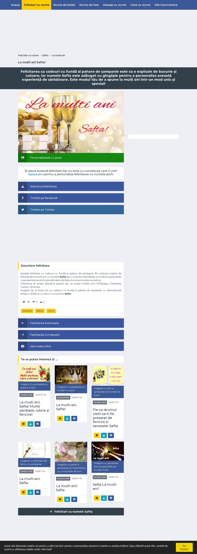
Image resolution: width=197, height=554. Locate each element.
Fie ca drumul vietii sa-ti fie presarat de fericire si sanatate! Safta (105, 418)
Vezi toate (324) (34, 346)
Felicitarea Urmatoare (39, 334)
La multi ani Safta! (66, 407)
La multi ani (58, 55)
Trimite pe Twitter (36, 209)
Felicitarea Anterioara (38, 323)
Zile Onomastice (166, 4)
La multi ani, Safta (29, 481)
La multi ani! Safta (66, 488)
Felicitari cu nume (36, 4)
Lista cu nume (140, 4)
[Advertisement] (98, 31)
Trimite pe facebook (38, 198)
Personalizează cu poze (40, 157)
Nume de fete (89, 4)
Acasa (15, 4)
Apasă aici (35, 174)
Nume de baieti (64, 4)
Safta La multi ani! (104, 487)
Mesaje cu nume (114, 4)
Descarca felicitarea (37, 186)
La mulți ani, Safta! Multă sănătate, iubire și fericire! (34, 408)
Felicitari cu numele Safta (71, 511)
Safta (45, 55)
